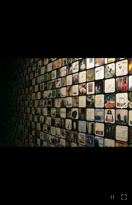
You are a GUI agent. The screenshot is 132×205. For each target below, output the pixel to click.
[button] (122, 102)
